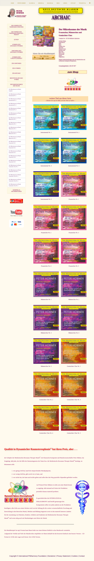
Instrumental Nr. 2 (73, 132)
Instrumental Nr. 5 (46, 199)
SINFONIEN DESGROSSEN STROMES (16, 51)
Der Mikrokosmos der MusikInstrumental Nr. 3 (15, 104)
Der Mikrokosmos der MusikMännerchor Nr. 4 (15, 132)
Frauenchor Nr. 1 (74, 199)
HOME (12, 3)
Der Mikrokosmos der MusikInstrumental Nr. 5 (15, 113)
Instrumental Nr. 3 (46, 166)
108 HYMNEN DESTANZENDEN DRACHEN (16, 26)
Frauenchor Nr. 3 (74, 232)
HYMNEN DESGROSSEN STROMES (16, 45)
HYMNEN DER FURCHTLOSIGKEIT (16, 57)
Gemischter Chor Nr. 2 (46, 400)
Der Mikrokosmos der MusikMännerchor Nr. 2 (15, 123)
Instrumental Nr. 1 (46, 132)
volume (52, 57)
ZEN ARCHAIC (16, 73)
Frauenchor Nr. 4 (46, 266)
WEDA (58, 3)
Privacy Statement (63, 556)
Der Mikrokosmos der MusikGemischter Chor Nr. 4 (15, 180)
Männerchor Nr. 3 (46, 333)
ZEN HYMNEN (16, 68)
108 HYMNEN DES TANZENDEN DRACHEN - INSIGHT (16, 33)
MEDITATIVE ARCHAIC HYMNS (16, 79)
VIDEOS (65, 3)
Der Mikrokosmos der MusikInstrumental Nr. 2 (15, 99)
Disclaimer (51, 556)
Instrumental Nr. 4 (73, 166)
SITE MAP (73, 3)
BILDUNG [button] (50, 3)
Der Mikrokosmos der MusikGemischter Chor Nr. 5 (15, 185)
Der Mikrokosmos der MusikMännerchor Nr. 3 (15, 128)
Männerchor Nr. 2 (73, 299)
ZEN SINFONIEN (16, 63)
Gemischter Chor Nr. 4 (46, 433)
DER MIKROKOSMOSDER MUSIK (16, 85)
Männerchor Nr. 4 (73, 333)
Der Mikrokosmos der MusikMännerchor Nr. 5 (15, 137)
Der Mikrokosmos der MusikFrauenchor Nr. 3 (15, 151)
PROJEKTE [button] (82, 3)
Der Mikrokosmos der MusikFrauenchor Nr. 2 (15, 147)
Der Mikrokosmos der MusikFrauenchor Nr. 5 (15, 161)
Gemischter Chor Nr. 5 (74, 433)
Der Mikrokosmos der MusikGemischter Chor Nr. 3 (15, 175)
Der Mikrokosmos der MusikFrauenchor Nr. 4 (15, 156)
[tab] (16, 26)
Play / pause (34, 57)
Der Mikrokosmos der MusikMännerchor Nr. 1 (15, 118)
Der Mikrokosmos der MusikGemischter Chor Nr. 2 (15, 170)
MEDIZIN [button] (41, 3)
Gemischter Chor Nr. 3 (74, 400)
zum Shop (72, 72)
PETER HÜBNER (21, 3)
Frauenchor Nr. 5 (74, 266)
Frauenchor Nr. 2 (46, 232)
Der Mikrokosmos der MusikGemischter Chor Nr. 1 (15, 166)
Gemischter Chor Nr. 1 (74, 366)
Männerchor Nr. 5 (46, 366)
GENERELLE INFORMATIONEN (16, 190)
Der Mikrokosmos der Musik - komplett (15, 90)
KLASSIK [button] (32, 3)
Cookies (75, 556)
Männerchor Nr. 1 (46, 299)
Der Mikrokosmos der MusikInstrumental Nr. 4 (15, 109)
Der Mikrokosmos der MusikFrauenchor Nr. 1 (15, 142)
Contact (82, 556)
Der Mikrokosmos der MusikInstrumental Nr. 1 (15, 94)
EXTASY (16, 39)
